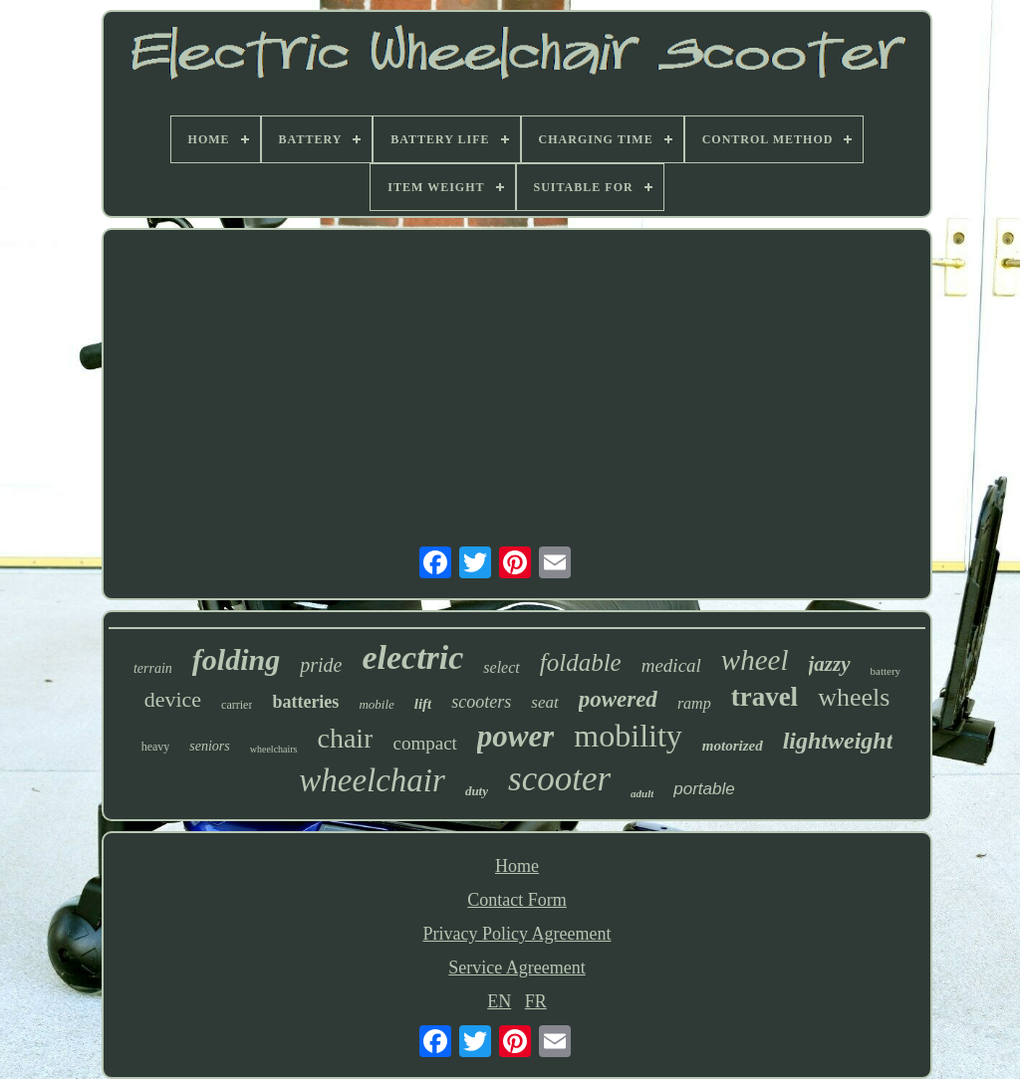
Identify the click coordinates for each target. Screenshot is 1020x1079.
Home (517, 866)
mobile (376, 704)
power (516, 736)
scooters (481, 702)
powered (618, 699)
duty (476, 790)
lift (423, 704)
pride (321, 665)
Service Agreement (516, 967)
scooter (559, 778)
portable (703, 788)
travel (764, 697)
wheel (755, 660)
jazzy (830, 664)
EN (499, 1001)
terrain (152, 668)
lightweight (838, 741)
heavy (155, 747)
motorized (732, 746)
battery (886, 671)
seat (544, 702)
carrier (236, 705)
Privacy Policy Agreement (517, 934)
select (501, 667)
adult (642, 793)
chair (346, 738)
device (172, 699)
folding (236, 659)
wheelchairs (274, 749)
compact (424, 743)
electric (412, 657)
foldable (581, 662)
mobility (627, 736)
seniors (209, 746)
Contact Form (517, 900)
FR (536, 1001)
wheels (854, 697)
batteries (305, 702)
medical (671, 665)
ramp (694, 703)
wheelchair (372, 780)
